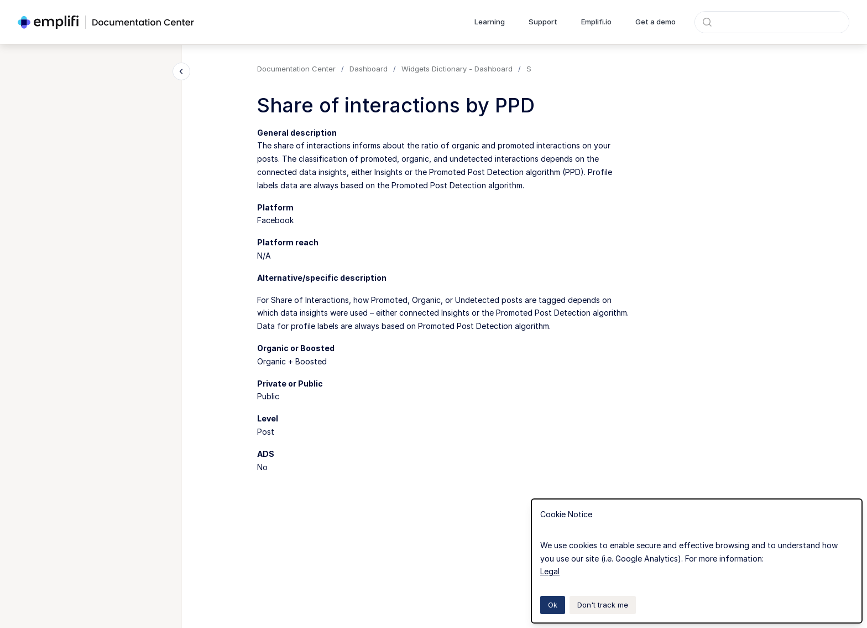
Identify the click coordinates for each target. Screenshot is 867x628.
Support (543, 21)
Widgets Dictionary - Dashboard (457, 68)
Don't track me (602, 604)
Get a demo (655, 21)
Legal (550, 571)
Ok (552, 604)
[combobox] (772, 22)
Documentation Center (296, 68)
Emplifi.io (596, 21)
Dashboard (368, 68)
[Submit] (707, 22)
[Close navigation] (181, 71)
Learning (489, 21)
